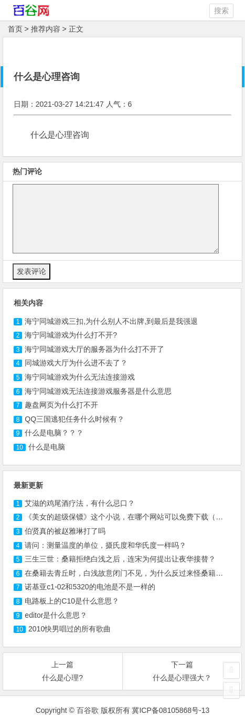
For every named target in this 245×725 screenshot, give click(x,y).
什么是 (46, 447)
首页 (15, 29)
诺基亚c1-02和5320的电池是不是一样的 (90, 587)
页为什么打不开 (61, 405)
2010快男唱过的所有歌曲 (69, 629)
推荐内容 (45, 29)
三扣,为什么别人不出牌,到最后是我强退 (111, 321)
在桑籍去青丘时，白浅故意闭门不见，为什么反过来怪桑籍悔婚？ (131, 573)
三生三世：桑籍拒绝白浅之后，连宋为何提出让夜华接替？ (120, 559)
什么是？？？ (54, 432)
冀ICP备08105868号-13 (170, 710)
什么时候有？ (74, 419)
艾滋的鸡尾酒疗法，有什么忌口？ (80, 503)
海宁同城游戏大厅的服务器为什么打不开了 (94, 349)
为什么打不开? (71, 335)
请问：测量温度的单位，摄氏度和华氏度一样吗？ (105, 545)
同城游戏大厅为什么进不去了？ (76, 363)
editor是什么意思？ (56, 615)
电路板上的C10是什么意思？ (72, 601)
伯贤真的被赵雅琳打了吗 (65, 531)
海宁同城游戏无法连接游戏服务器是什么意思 (98, 391)
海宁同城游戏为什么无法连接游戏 (80, 377)
